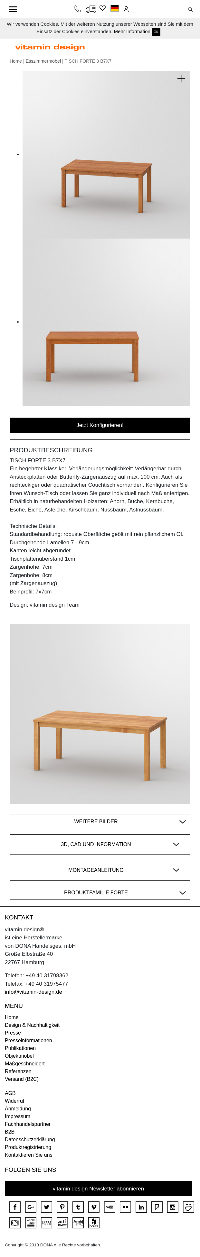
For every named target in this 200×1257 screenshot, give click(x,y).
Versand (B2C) (22, 1079)
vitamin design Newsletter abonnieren (98, 1189)
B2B (9, 1132)
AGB (10, 1093)
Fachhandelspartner (28, 1124)
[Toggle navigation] (13, 9)
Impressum (17, 1116)
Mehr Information (132, 31)
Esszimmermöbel (43, 61)
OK (156, 32)
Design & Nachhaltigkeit (32, 1025)
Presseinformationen (28, 1040)
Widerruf (14, 1101)
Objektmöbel (19, 1056)
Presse (13, 1032)
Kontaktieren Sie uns (28, 1155)
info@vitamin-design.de (33, 992)
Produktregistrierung (28, 1147)
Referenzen (18, 1071)
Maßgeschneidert (25, 1063)
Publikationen (20, 1048)
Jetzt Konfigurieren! (99, 425)
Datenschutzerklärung (30, 1139)
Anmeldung (18, 1108)
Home (16, 61)
